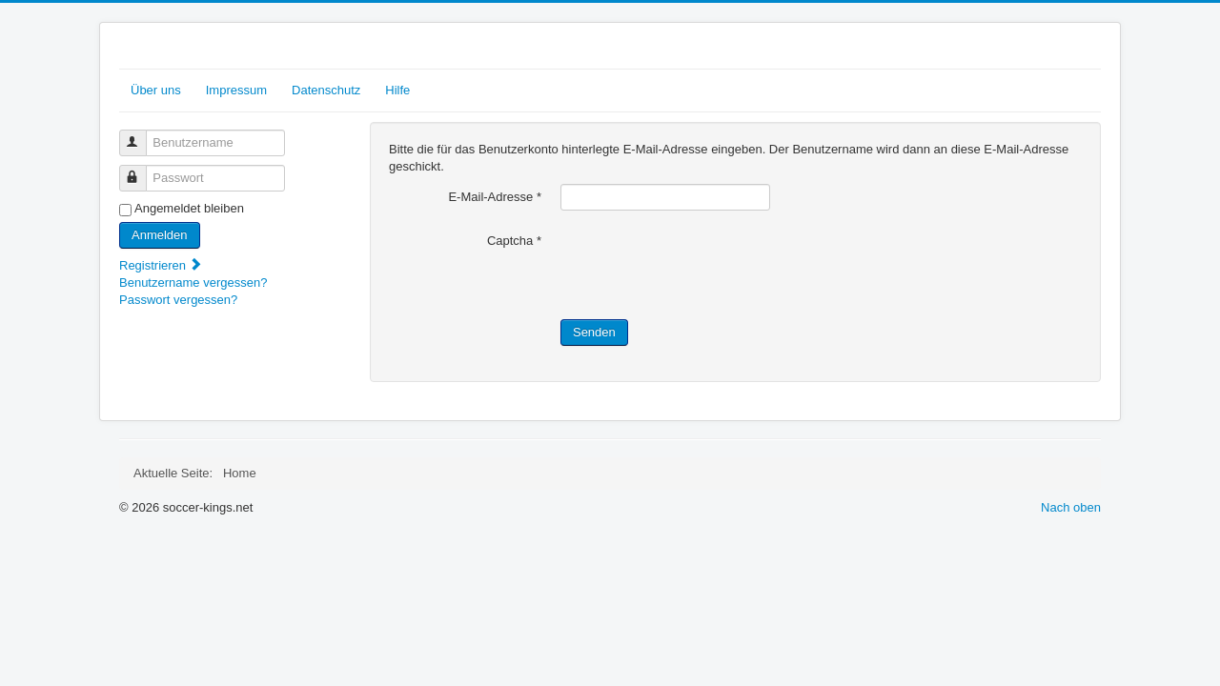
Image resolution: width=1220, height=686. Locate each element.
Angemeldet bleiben (189, 208)
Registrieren (161, 265)
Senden (594, 332)
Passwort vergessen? (178, 300)
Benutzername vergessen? (193, 282)
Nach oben (1071, 507)
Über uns (156, 90)
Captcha (514, 240)
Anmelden (160, 235)
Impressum (236, 90)
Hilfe (397, 90)
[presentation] (705, 265)
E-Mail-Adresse (494, 197)
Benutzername (141, 134)
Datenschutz (326, 90)
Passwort (141, 170)
